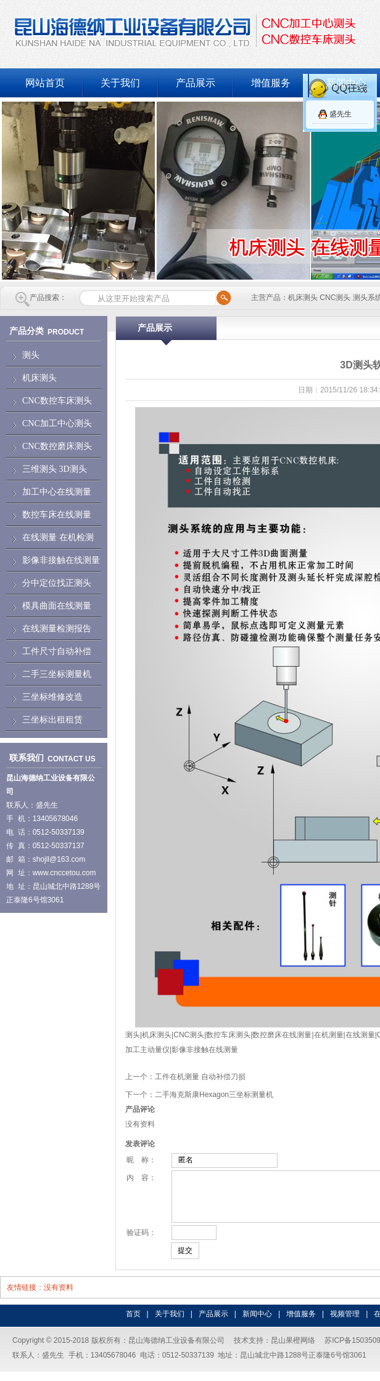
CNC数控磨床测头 (57, 446)
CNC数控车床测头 (57, 400)
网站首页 (45, 83)
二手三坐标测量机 (56, 674)
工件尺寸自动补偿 (56, 651)
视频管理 (345, 1323)
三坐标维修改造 (52, 697)
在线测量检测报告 (56, 628)
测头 (30, 355)
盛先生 (340, 114)
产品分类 (26, 331)
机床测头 (39, 378)
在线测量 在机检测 (58, 537)
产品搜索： (48, 297)
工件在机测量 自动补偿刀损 (200, 1076)
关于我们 (120, 83)
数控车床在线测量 (56, 514)
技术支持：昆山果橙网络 (274, 1349)
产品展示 (195, 83)
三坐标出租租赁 (52, 719)
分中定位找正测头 (56, 583)
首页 (133, 1323)
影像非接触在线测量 (61, 560)
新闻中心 (257, 1323)
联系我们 (26, 758)
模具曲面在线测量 (56, 605)
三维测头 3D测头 (54, 469)
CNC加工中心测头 (57, 423)
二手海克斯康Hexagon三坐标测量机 (214, 1094)
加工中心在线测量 (56, 491)
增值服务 (271, 83)
